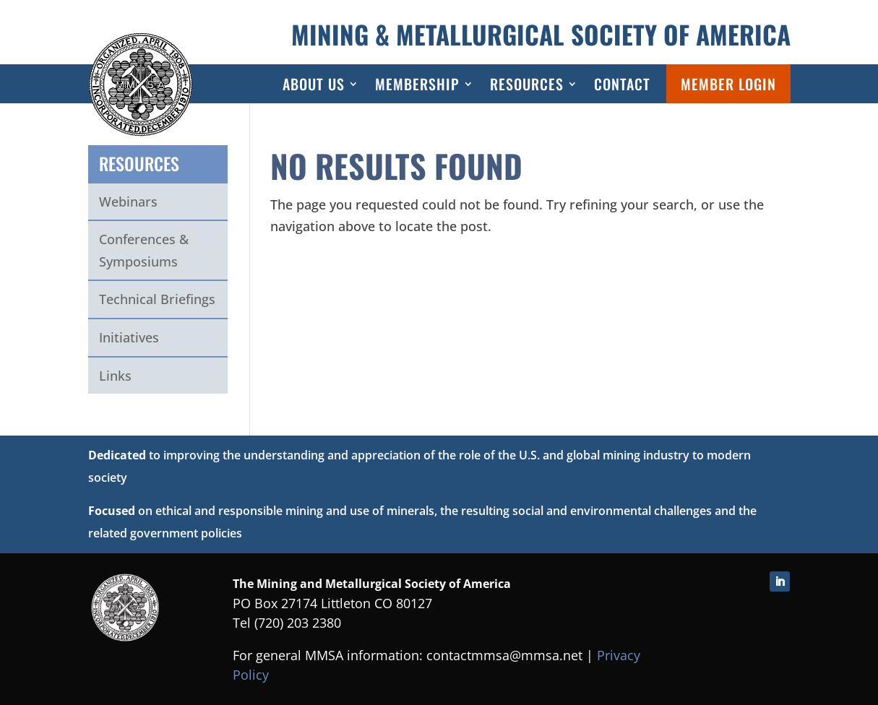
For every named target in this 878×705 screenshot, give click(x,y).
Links (115, 375)
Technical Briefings (157, 299)
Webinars (128, 201)
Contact (622, 84)
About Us (314, 84)
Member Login (728, 84)
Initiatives (129, 337)
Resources (527, 84)
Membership (417, 84)
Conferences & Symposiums (144, 250)
